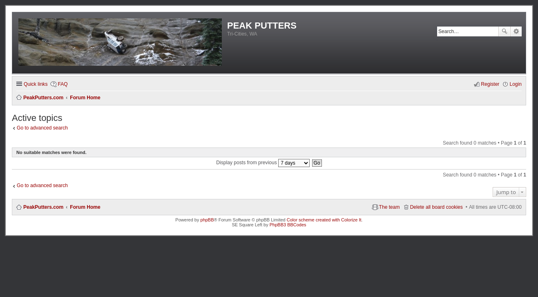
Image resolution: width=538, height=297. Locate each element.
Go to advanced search (42, 128)
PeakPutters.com (43, 207)
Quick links (35, 84)
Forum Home (85, 207)
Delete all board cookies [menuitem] (436, 207)
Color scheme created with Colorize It (324, 219)
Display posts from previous (263, 162)
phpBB (207, 219)
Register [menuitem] (490, 84)
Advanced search (516, 31)
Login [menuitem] (515, 84)
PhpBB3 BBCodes (288, 224)
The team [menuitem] (389, 207)
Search (504, 31)
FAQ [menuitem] (62, 84)
